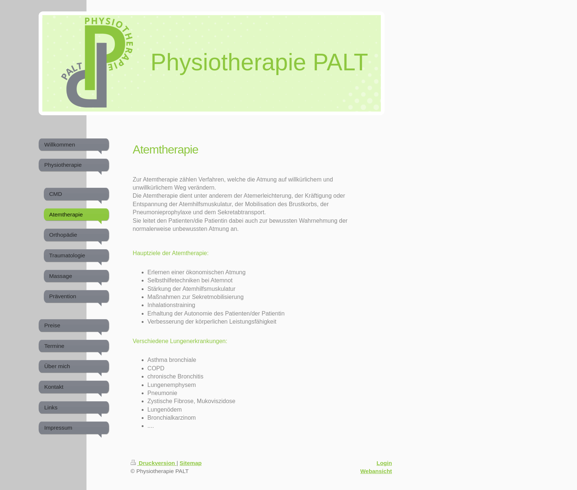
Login (384, 463)
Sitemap (191, 463)
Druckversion (154, 463)
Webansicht (376, 471)
